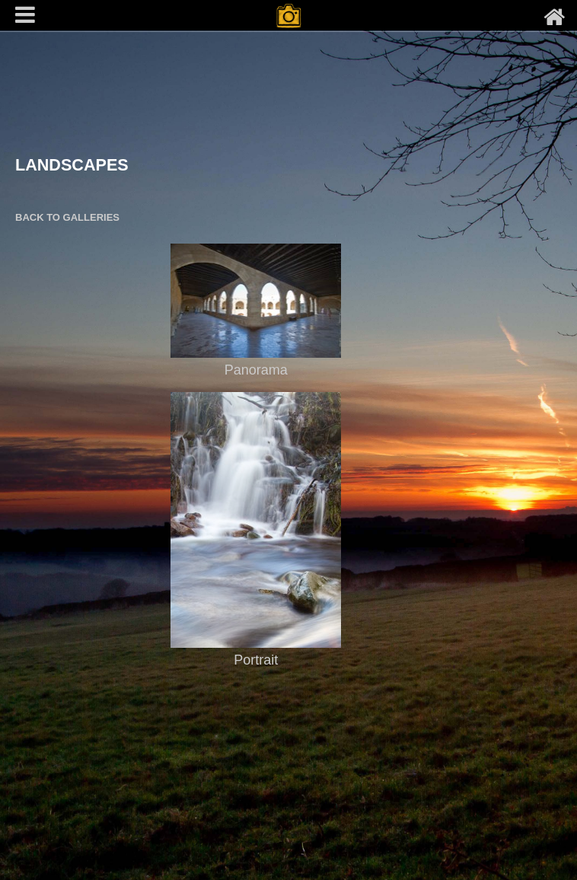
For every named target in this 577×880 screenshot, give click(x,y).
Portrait (256, 660)
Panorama (256, 370)
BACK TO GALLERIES (67, 217)
